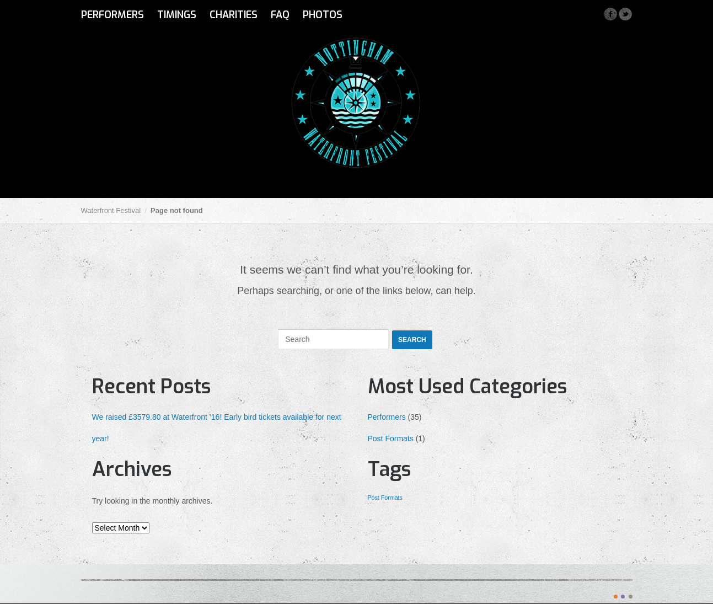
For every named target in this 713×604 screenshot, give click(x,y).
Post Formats (391, 438)
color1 (616, 596)
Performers (112, 15)
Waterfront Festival (111, 210)
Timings (176, 15)
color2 (623, 596)
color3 (630, 596)
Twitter (625, 14)
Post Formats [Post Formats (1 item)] (385, 497)
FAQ (280, 15)
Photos (322, 15)
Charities (234, 15)
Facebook (610, 14)
